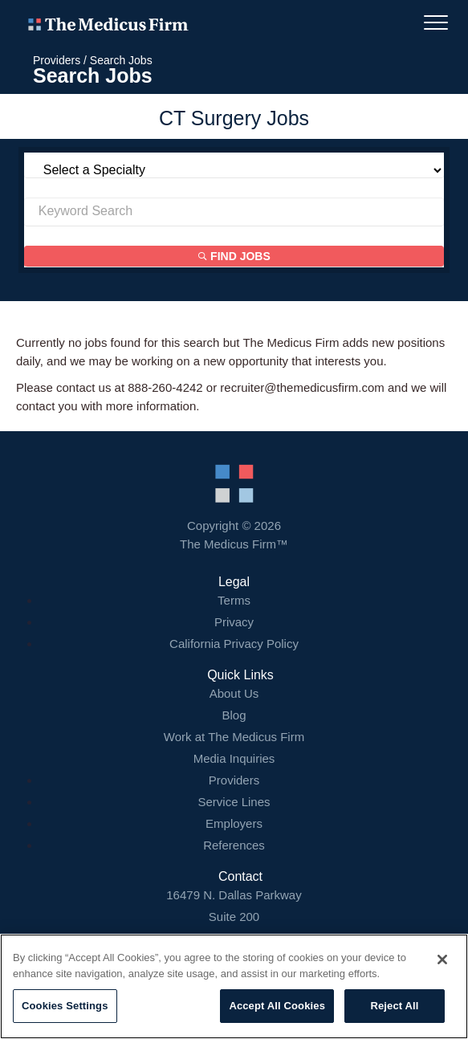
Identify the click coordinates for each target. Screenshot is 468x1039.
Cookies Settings (65, 1006)
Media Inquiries (234, 758)
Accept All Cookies (277, 1006)
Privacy (234, 622)
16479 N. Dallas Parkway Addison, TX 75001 (234, 916)
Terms (234, 600)
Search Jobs (121, 60)
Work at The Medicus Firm (234, 737)
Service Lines (233, 802)
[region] (234, 986)
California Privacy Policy (234, 643)
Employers (234, 823)
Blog (234, 715)
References (234, 845)
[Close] (442, 959)
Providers (56, 60)
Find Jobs (234, 256)
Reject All (394, 1006)
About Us (234, 693)
